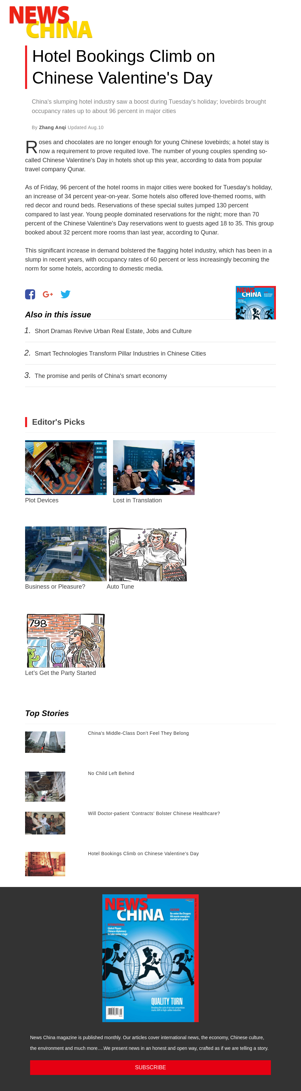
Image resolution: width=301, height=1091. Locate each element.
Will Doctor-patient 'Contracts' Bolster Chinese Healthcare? (154, 813)
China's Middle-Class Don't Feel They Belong (138, 733)
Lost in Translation (154, 472)
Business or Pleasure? (66, 558)
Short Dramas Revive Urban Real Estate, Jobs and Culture (113, 331)
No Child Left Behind (111, 773)
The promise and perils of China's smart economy (101, 376)
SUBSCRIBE (150, 1067)
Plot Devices (66, 472)
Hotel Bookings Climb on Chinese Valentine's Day (143, 853)
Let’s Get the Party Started (66, 644)
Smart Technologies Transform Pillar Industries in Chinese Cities (120, 353)
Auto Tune (147, 558)
